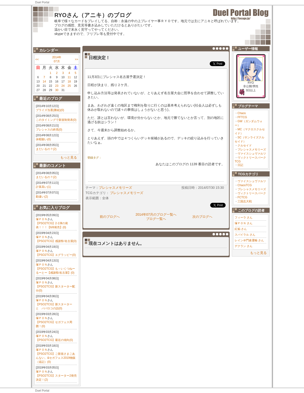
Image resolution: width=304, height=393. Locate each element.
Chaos (242, 113)
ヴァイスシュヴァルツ (252, 153)
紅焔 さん (241, 229)
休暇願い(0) (43, 139)
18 (69, 81)
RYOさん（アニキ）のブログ (92, 15)
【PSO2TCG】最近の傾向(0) (54, 340)
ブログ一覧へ (156, 219)
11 (69, 77)
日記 (240, 165)
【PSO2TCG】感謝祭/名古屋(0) (56, 241)
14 (44, 81)
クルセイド (245, 145)
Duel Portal (42, 2)
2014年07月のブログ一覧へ (156, 214)
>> (76, 59)
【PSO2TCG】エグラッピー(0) (56, 255)
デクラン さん (243, 246)
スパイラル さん (245, 234)
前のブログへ (110, 216)
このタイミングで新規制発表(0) (56, 119)
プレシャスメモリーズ (252, 149)
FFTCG (242, 117)
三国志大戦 (245, 201)
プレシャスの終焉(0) (49, 129)
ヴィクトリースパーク (252, 193)
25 (69, 85)
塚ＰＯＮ (41, 219)
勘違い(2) (42, 196)
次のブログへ (202, 216)
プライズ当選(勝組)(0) (50, 110)
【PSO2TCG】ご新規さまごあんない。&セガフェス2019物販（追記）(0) (56, 358)
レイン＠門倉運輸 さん (249, 240)
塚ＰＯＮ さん (243, 223)
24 (63, 85)
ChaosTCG (245, 185)
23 (56, 85)
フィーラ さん (243, 217)
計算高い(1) (43, 187)
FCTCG (242, 197)
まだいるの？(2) (46, 149)
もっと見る (68, 157)
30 (56, 90)
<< (37, 59)
